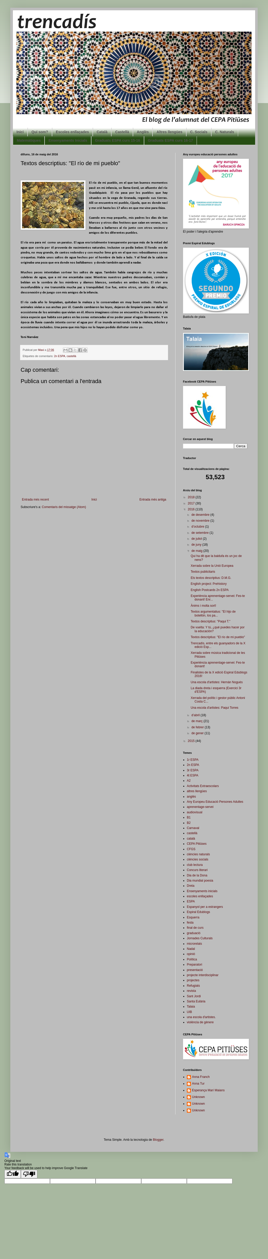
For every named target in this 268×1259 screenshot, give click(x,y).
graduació (193, 933)
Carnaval (193, 828)
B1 (189, 817)
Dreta (190, 886)
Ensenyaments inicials (202, 891)
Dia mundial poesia (200, 880)
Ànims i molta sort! (203, 605)
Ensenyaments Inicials (67, 140)
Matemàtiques (29, 140)
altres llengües (197, 791)
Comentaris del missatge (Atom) (64, 507)
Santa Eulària (196, 1001)
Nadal (191, 949)
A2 (189, 780)
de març (197, 721)
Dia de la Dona (197, 875)
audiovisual (194, 812)
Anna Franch (201, 1077)
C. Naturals (224, 132)
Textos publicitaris (203, 571)
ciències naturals (198, 854)
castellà (71, 356)
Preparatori (194, 964)
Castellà (122, 132)
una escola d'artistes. (201, 1017)
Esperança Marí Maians (208, 1090)
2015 (192, 741)
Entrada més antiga (152, 499)
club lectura (195, 865)
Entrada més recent (35, 499)
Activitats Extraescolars (203, 786)
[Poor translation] (29, 1174)
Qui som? (39, 132)
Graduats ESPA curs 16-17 (170, 140)
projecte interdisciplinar (203, 975)
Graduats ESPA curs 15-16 (117, 140)
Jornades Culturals (200, 938)
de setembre (200, 533)
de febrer (198, 727)
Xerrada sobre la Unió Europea (212, 566)
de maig (197, 551)
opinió (191, 954)
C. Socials (198, 132)
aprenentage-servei (200, 807)
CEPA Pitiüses (196, 844)
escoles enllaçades (200, 896)
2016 (192, 509)
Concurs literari (197, 870)
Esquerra (193, 917)
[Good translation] (12, 1174)
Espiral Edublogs (198, 912)
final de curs (195, 928)
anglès (191, 796)
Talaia (191, 1006)
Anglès (143, 132)
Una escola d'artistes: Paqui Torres (214, 707)
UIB (189, 1012)
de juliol (197, 538)
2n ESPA (59, 356)
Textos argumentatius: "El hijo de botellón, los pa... (213, 613)
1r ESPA (192, 760)
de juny (196, 544)
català (191, 838)
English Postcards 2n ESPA (210, 590)
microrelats (194, 943)
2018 (192, 497)
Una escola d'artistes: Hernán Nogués (217, 682)
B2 (189, 823)
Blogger (158, 1140)
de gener (198, 733)
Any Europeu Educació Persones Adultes (215, 802)
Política (192, 959)
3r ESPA (192, 770)
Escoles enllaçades (72, 132)
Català (102, 132)
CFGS (191, 849)
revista (191, 991)
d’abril (195, 715)
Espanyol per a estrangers (205, 907)
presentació (195, 970)
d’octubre (198, 526)
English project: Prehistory (209, 584)
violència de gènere (200, 1022)
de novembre (200, 520)
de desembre (200, 515)
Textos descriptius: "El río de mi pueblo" (218, 637)
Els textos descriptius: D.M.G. (211, 578)
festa (190, 922)
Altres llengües (169, 132)
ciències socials (197, 859)
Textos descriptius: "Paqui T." (210, 621)
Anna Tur (198, 1083)
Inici (20, 132)
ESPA (191, 901)
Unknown (198, 1097)
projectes (193, 980)
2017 (192, 503)
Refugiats (193, 985)
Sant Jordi (194, 996)
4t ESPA (192, 775)
